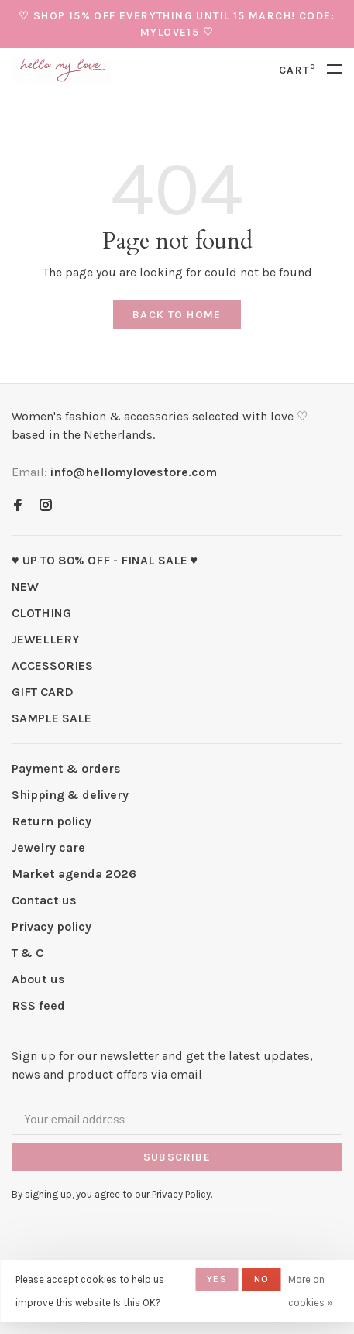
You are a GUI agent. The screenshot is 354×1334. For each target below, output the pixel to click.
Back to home (177, 314)
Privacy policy (51, 926)
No (261, 1279)
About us (38, 979)
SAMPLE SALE (51, 718)
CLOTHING (41, 612)
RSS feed (38, 1005)
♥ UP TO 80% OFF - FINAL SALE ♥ (105, 560)
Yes (217, 1279)
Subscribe (177, 1157)
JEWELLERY (46, 639)
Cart (297, 70)
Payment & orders (66, 768)
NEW (25, 586)
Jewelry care (48, 847)
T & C (27, 952)
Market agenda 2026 (74, 873)
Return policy (51, 821)
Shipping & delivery (70, 794)
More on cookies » (310, 1291)
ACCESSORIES (52, 665)
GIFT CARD (43, 691)
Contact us (44, 900)
